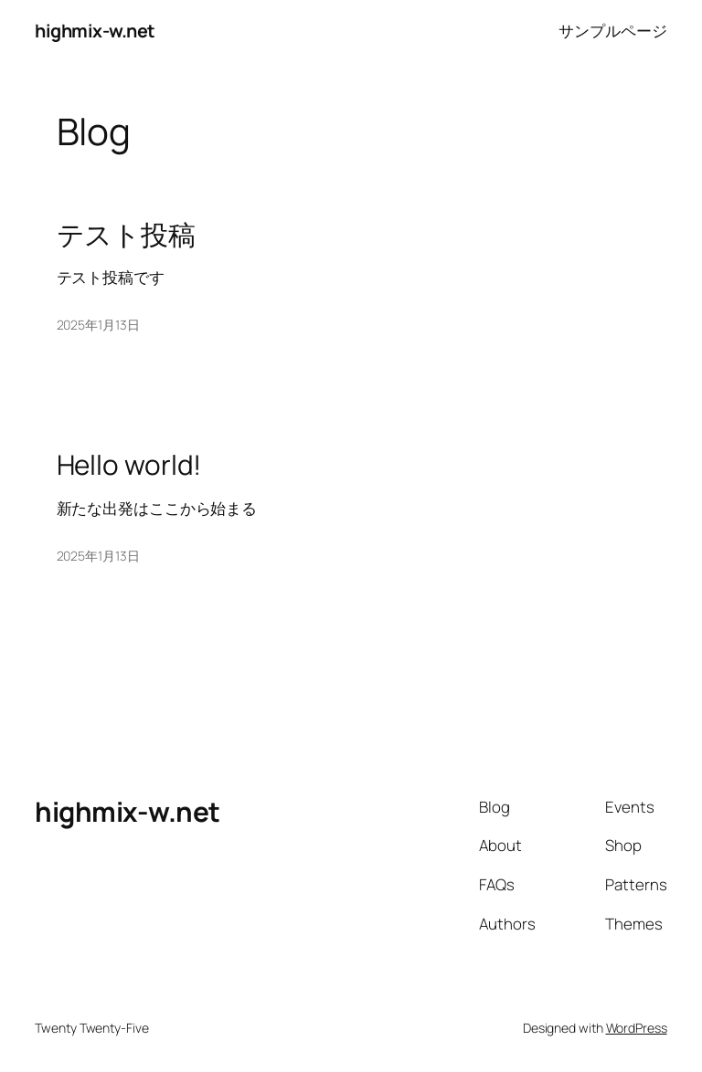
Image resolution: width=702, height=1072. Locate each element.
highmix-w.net (95, 30)
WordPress (636, 1027)
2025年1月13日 (98, 324)
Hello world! (129, 464)
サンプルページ (612, 30)
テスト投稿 (127, 234)
